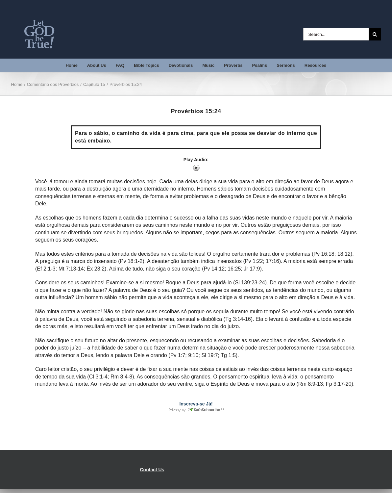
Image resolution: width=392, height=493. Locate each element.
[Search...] (336, 34)
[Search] (375, 34)
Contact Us (152, 469)
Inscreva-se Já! (195, 403)
